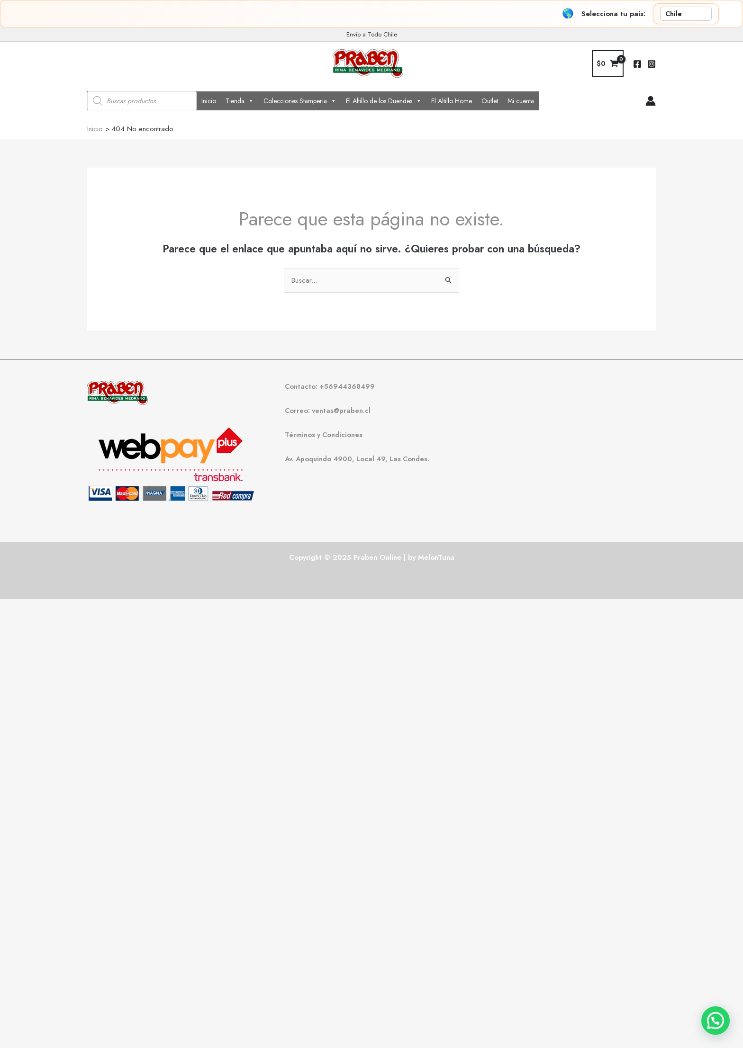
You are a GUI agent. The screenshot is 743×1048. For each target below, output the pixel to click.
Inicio (208, 101)
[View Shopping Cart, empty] (608, 63)
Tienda (240, 100)
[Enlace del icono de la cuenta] (650, 101)
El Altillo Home (451, 101)
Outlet (489, 101)
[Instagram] (651, 64)
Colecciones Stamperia (299, 100)
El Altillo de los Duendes (384, 100)
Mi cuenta (520, 101)
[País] (686, 14)
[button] (715, 1020)
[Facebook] (637, 64)
